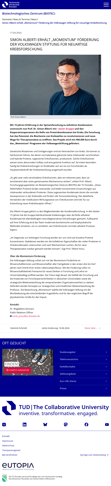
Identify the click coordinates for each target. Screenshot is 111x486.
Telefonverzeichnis (69, 359)
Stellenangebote (68, 374)
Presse (63, 389)
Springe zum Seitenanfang (93, 455)
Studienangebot (67, 352)
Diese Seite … (91, 328)
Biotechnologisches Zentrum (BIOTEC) (28, 14)
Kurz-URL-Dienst (68, 381)
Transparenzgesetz (11, 450)
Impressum (7, 441)
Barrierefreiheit (9, 455)
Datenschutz (8, 446)
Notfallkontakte (67, 367)
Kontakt (6, 436)
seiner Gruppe (66, 129)
